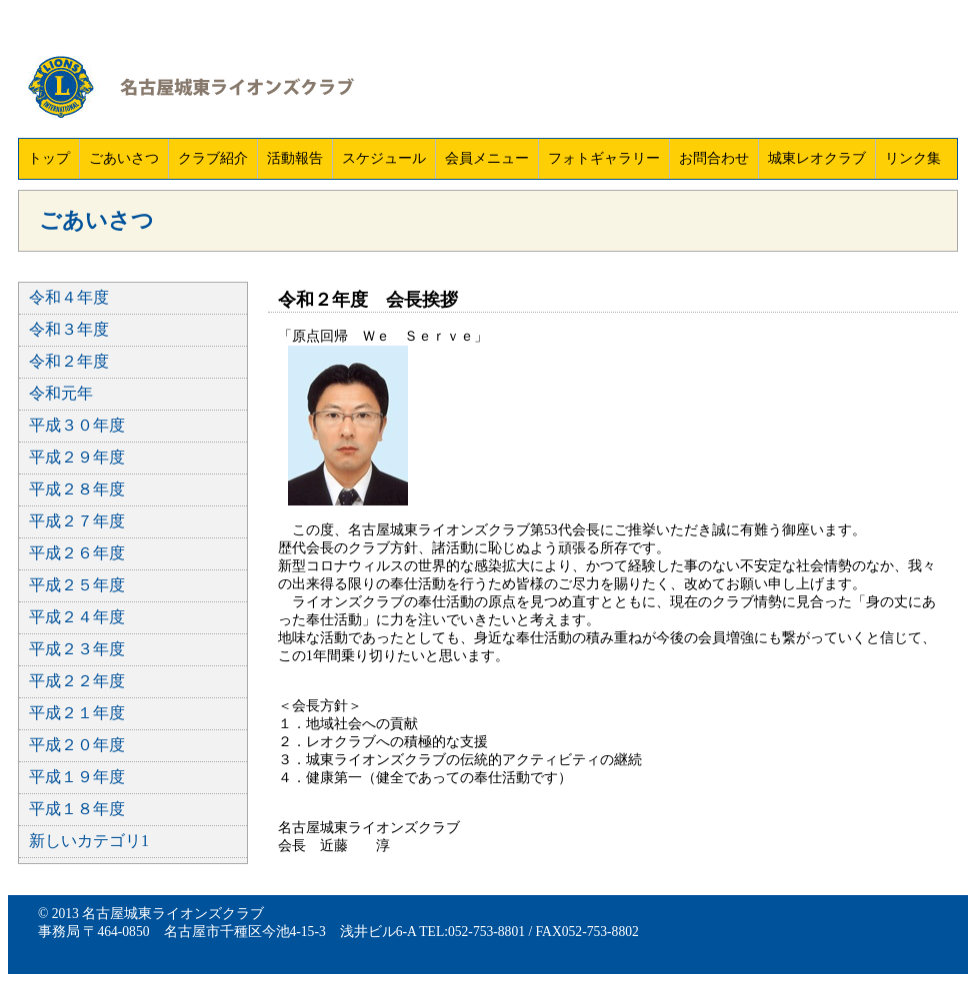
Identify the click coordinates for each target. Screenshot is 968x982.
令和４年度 (69, 297)
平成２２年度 (77, 680)
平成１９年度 (77, 776)
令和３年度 (69, 329)
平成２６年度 (77, 552)
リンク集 (913, 158)
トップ (49, 158)
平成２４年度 (77, 616)
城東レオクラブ (817, 158)
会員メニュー (487, 158)
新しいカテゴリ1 (89, 840)
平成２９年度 (77, 457)
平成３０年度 (77, 425)
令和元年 (61, 393)
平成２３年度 (77, 648)
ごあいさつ (124, 158)
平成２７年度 (77, 520)
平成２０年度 (77, 744)
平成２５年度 (77, 584)
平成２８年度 (77, 489)
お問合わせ (714, 158)
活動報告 (295, 158)
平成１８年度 (77, 808)
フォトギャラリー (604, 158)
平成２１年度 (77, 712)
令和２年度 (69, 361)
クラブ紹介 (213, 158)
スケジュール (384, 158)
